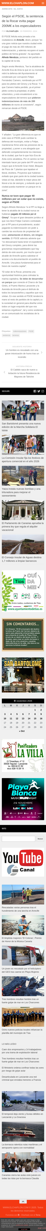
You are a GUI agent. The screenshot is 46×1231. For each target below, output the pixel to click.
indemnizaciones (19, 331)
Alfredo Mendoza (10, 57)
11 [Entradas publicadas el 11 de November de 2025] (11, 718)
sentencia (6, 335)
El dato (18, 9)
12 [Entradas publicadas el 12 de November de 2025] (17, 718)
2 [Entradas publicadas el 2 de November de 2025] (41, 710)
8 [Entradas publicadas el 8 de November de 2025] (35, 714)
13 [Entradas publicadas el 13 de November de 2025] (23, 718)
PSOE (31, 331)
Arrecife (7, 9)
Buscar (40, 839)
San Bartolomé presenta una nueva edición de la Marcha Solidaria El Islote (21, 427)
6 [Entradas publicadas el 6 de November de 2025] (23, 714)
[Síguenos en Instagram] (42, 391)
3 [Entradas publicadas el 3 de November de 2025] (5, 714)
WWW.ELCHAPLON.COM (18, 3)
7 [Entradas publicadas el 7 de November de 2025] (29, 714)
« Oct (22, 731)
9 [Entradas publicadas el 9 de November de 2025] (41, 714)
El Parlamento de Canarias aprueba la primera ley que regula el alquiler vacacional (23, 526)
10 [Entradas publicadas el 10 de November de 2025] (5, 718)
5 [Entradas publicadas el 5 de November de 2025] (17, 714)
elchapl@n (12, 31)
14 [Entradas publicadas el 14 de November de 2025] (29, 718)
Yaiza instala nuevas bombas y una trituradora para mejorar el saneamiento (21, 492)
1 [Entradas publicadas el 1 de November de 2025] (35, 710)
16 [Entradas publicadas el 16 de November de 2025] (41, 718)
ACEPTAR (24, 1229)
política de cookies (22, 1225)
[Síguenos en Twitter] (38, 391)
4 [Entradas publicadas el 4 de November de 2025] (11, 714)
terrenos (16, 335)
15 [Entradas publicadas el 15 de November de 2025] (35, 718)
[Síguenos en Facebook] (34, 391)
